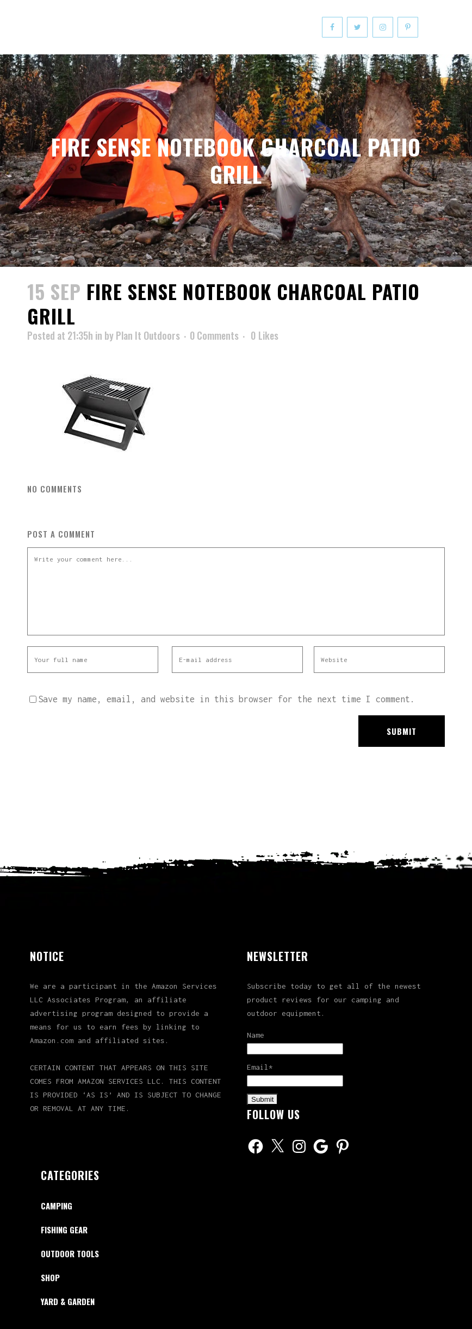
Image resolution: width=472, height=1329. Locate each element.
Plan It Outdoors (148, 335)
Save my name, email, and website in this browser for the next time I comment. (226, 699)
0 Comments (214, 335)
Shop (50, 1277)
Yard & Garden (68, 1301)
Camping (56, 1206)
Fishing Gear (64, 1230)
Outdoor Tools (70, 1253)
